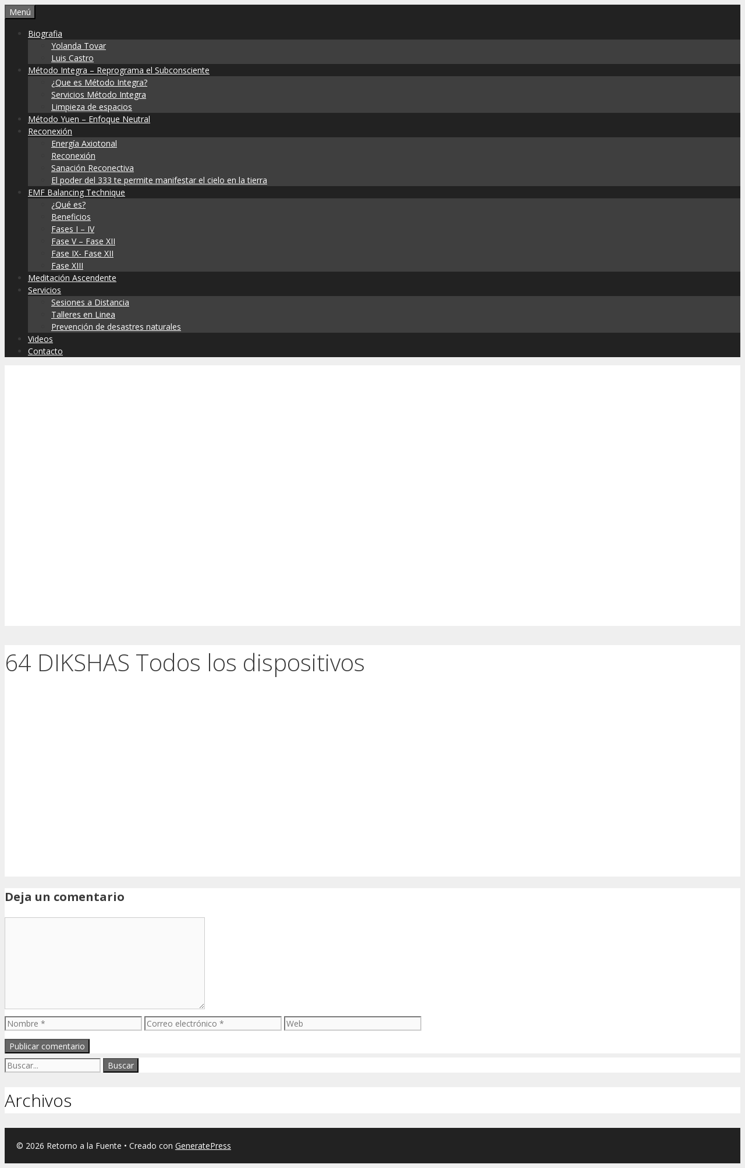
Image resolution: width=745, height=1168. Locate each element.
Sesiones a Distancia (90, 302)
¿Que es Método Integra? (99, 82)
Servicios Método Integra (98, 94)
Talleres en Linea (83, 314)
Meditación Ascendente (72, 277)
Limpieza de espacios (91, 106)
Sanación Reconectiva (92, 167)
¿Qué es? (68, 204)
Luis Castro (72, 57)
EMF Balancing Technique (76, 192)
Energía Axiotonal (84, 143)
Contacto (45, 351)
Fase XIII (67, 265)
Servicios (44, 289)
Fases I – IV (72, 228)
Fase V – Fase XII (83, 241)
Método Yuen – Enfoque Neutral (89, 118)
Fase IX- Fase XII (82, 253)
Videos (40, 338)
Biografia (45, 33)
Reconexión (50, 131)
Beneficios (71, 216)
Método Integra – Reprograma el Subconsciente (119, 70)
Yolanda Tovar (78, 45)
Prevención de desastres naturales (116, 326)
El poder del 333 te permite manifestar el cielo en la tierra (159, 180)
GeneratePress (203, 1145)
